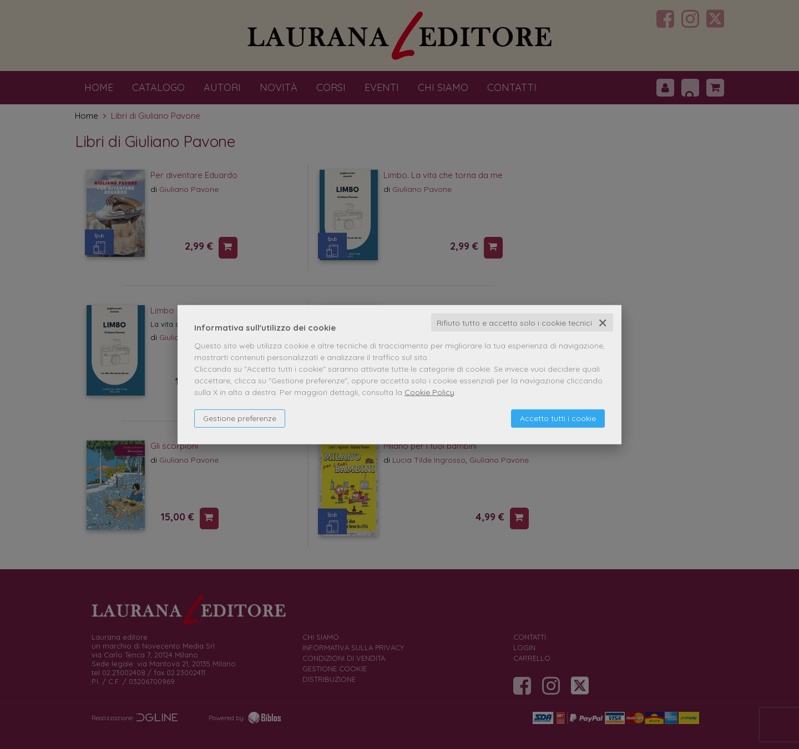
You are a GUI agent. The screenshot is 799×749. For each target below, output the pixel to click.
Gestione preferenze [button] (239, 418)
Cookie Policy (429, 392)
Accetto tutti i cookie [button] (558, 418)
